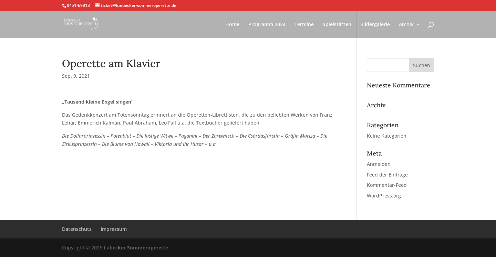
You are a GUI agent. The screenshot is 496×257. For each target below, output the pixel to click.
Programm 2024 (267, 25)
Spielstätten (337, 25)
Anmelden (379, 164)
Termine (304, 25)
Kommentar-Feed (387, 185)
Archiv (406, 25)
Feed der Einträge (387, 174)
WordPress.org (384, 195)
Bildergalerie (375, 25)
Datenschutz (77, 229)
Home (232, 25)
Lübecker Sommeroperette (136, 247)
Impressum (114, 229)
